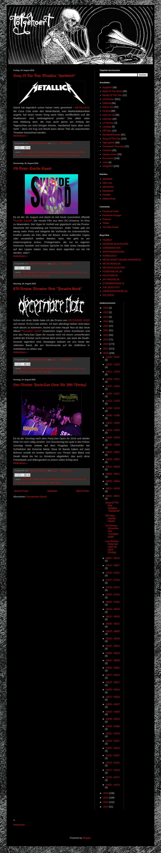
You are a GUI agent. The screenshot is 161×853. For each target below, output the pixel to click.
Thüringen (47, 372)
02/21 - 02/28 (113, 733)
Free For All (109, 115)
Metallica (30, 155)
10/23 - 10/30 (113, 423)
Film (60, 272)
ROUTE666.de (110, 275)
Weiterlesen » (20, 135)
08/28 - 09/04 (113, 481)
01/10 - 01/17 (113, 777)
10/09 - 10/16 (113, 437)
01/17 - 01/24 (113, 770)
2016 (36, 152)
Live (79, 479)
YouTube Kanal (110, 227)
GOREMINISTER (112, 247)
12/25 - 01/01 (113, 357)
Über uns (107, 183)
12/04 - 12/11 (113, 379)
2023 (106, 321)
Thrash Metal (58, 155)
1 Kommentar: (66, 143)
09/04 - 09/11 (113, 474)
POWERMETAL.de (112, 271)
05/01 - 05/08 (113, 660)
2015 (106, 793)
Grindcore (71, 479)
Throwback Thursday (113, 146)
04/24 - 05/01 (113, 667)
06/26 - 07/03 (113, 602)
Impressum (19, 824)
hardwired (66, 152)
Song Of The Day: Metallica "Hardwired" (44, 76)
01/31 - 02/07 (113, 755)
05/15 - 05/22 (113, 645)
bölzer (42, 479)
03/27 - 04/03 (113, 697)
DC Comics (41, 272)
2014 (106, 797)
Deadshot (52, 272)
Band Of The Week (112, 91)
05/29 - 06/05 (113, 631)
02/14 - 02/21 (113, 740)
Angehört (107, 87)
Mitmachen (108, 186)
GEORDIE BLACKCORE (115, 244)
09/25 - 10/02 (113, 452)
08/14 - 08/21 (113, 496)
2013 (106, 802)
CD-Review (33, 368)
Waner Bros (44, 275)
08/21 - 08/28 (113, 488)
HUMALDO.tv (110, 255)
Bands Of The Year (112, 95)
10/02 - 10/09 (113, 444)
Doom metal (72, 368)
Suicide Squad (22, 220)
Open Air (26, 483)
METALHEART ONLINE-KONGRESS (122, 259)
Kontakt (106, 194)
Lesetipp (107, 126)
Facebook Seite (111, 211)
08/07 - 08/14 (113, 558)
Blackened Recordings (49, 152)
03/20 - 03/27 (113, 704)
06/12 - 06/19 (113, 616)
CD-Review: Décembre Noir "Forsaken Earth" (47, 289)
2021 (106, 330)
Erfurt (81, 368)
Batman (31, 272)
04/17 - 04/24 (113, 675)
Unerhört (107, 150)
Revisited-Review (112, 134)
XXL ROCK (108, 295)
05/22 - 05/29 (113, 638)
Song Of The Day (43, 155)
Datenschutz (109, 198)
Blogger (86, 838)
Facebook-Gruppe (112, 215)
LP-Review (108, 123)
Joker (78, 272)
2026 (106, 307)
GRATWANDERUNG (113, 251)
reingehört (108, 166)
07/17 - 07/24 (113, 580)
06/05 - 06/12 (113, 623)
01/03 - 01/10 (113, 784)
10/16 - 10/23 (113, 430)
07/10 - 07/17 (113, 587)
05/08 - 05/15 (113, 653)
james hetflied (78, 152)
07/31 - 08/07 (113, 565)
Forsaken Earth (31, 331)
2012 (106, 806)
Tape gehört (109, 142)
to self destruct (72, 155)
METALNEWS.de (111, 263)
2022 (106, 326)
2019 (106, 339)
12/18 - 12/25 (113, 364)
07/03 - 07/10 (113, 594)
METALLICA (82, 107)
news (105, 162)
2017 (106, 348)
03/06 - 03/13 (113, 719)
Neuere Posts (21, 491)
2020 (106, 335)
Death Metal (45, 368)
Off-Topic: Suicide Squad (32, 169)
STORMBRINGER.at (113, 283)
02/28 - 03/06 (113, 726)
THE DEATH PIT (111, 287)
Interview (107, 119)
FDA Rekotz (20, 372)
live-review (108, 158)
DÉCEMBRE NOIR (79, 320)
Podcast (107, 219)
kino (84, 272)
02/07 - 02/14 (113, 748)
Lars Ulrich (20, 155)
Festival (62, 479)
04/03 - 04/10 (113, 689)
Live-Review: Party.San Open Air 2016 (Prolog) (49, 385)
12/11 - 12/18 (113, 371)
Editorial (107, 103)
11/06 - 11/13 (113, 408)
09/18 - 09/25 (113, 459)
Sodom (44, 483)
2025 (106, 312)
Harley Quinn (69, 272)
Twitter (106, 223)
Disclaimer (108, 190)
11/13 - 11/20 (113, 400)
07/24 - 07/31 (113, 572)
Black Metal (33, 479)
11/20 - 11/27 (113, 393)
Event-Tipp (108, 107)
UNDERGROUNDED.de (115, 291)
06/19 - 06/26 (113, 609)
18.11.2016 (27, 152)
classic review (110, 154)
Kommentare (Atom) (36, 496)
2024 (106, 317)
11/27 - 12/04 (113, 386)
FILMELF (107, 240)
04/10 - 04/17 (113, 682)
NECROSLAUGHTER (114, 267)
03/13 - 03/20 (113, 711)
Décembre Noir (59, 368)
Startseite (52, 491)
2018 (106, 344)
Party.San (35, 483)
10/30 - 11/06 (113, 415)
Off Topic (19, 275)
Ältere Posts (82, 491)
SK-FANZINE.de (111, 279)
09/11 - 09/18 (113, 466)
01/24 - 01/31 (113, 762)
